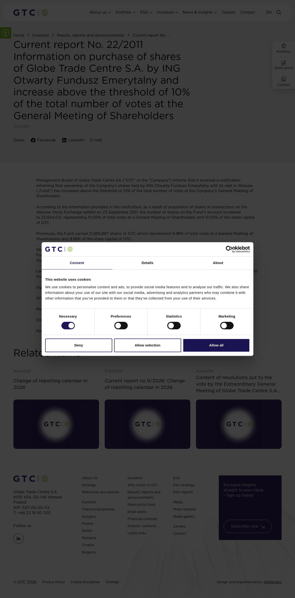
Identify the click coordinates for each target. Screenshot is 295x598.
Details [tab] (147, 263)
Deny (78, 345)
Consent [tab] (77, 263)
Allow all (216, 345)
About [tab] (218, 263)
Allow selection (147, 345)
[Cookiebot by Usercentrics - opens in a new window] (229, 249)
